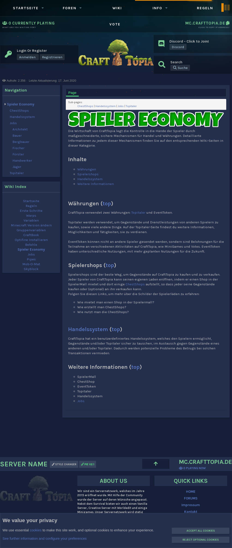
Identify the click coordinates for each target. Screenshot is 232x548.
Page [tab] (72, 93)
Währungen (86, 169)
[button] (42, 8)
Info (157, 8)
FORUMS (191, 498)
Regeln (205, 8)
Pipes (31, 259)
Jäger (16, 167)
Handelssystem (22, 117)
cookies (36, 530)
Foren (69, 8)
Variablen (31, 220)
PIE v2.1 (87, 464)
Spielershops (88, 174)
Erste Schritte (31, 211)
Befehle (31, 245)
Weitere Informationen (95, 184)
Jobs (13, 123)
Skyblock (31, 269)
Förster (18, 154)
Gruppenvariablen (31, 230)
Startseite (26, 8)
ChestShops (19, 110)
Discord (178, 47)
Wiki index (15, 186)
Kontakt (190, 512)
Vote (115, 24)
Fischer (18, 148)
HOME (191, 492)
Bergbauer (20, 142)
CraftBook (31, 235)
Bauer (17, 135)
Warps (31, 215)
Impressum (190, 505)
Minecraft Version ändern (31, 225)
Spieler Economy (20, 104)
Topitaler (17, 173)
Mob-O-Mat (31, 264)
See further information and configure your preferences (45, 538)
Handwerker (22, 160)
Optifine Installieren (31, 240)
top (107, 203)
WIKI (117, 8)
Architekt (20, 129)
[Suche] (180, 68)
